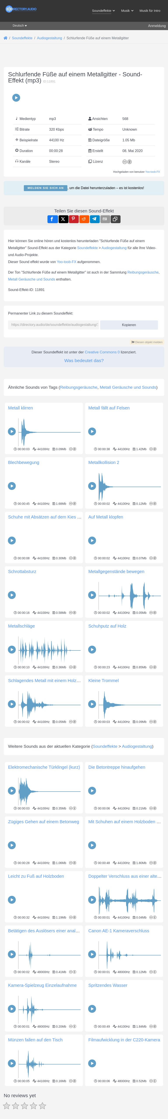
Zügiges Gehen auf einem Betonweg (43, 821)
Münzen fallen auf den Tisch (35, 1039)
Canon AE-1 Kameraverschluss (118, 930)
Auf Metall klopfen (105, 517)
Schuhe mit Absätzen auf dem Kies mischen (50, 517)
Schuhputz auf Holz (107, 626)
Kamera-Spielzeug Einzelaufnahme (42, 985)
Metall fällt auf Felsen (109, 408)
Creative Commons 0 (102, 352)
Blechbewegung (23, 462)
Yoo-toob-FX (152, 171)
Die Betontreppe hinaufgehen (116, 767)
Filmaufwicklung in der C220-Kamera (124, 1039)
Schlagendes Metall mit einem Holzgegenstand (53, 680)
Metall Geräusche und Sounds (31, 279)
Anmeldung (157, 26)
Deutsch (18, 25)
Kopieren (127, 323)
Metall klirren (20, 408)
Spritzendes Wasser (107, 985)
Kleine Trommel (103, 680)
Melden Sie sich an (46, 188)
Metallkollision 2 (103, 462)
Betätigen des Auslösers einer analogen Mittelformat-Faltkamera (70, 930)
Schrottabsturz (22, 571)
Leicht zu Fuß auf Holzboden (36, 876)
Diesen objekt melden (147, 342)
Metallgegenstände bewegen (116, 571)
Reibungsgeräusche (143, 272)
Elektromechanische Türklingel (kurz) (44, 767)
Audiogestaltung (114, 248)
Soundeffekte (87, 248)
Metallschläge (21, 626)
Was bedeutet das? (84, 360)
